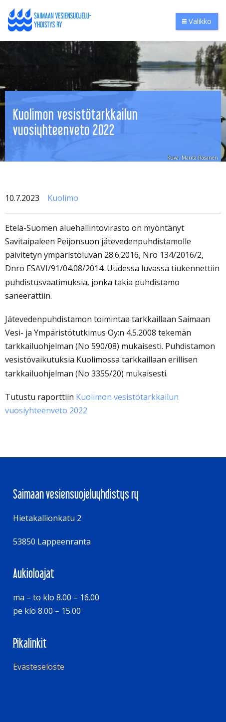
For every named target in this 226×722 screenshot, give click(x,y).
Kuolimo (62, 197)
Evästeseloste (38, 666)
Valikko (197, 21)
